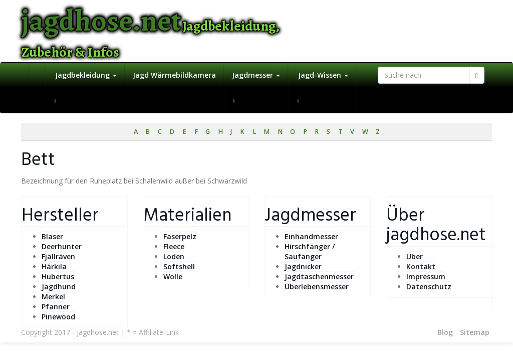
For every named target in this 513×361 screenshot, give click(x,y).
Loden (173, 256)
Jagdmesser (256, 75)
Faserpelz (179, 236)
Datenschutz (428, 286)
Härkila (54, 266)
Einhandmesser (311, 236)
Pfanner (56, 306)
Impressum (425, 276)
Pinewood (58, 316)
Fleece (173, 246)
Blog (445, 332)
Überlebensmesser (317, 286)
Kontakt (420, 266)
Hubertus (58, 276)
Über (414, 256)
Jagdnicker (303, 266)
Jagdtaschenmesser (319, 276)
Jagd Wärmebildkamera (174, 75)
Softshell (179, 266)
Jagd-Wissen (322, 75)
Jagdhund (59, 286)
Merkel (53, 296)
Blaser (52, 236)
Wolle (172, 276)
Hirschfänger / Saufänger (310, 251)
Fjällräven (58, 256)
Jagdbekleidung (85, 75)
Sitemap (474, 332)
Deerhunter (62, 246)
